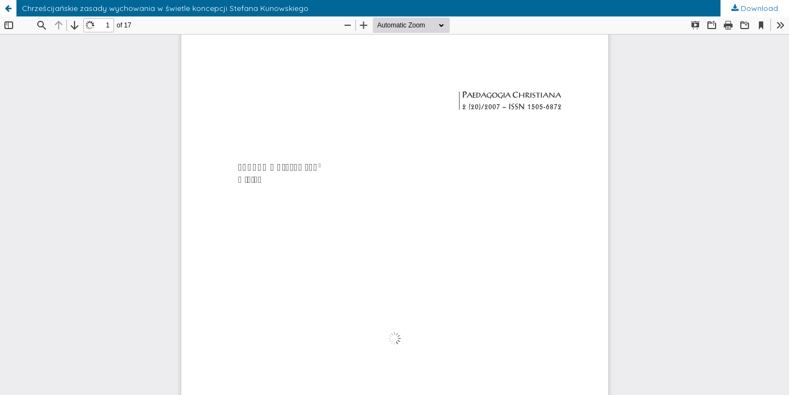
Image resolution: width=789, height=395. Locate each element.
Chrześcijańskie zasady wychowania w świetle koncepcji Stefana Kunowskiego (165, 8)
